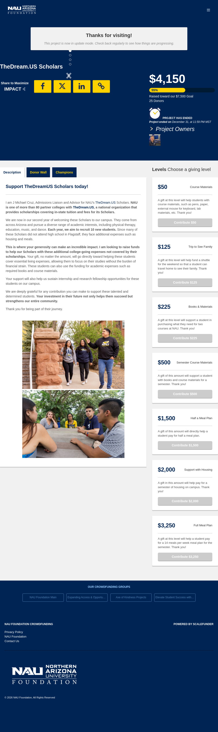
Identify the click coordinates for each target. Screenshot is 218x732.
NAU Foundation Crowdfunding (29, 643)
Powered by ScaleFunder (193, 643)
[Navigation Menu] (208, 10)
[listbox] (69, 113)
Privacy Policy (14, 651)
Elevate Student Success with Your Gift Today (175, 616)
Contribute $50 (185, 241)
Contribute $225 (185, 357)
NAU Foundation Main (43, 616)
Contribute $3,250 (185, 576)
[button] (10, 113)
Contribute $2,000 (185, 520)
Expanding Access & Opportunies (87, 616)
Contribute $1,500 (185, 464)
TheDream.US (105, 221)
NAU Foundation (15, 655)
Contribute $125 (185, 301)
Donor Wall (38, 191)
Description (12, 191)
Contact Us (12, 660)
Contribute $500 (185, 413)
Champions (64, 191)
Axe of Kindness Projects (131, 616)
